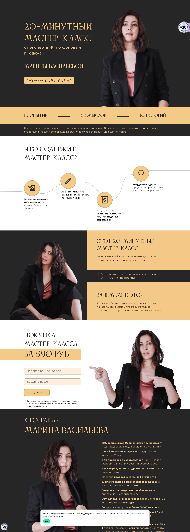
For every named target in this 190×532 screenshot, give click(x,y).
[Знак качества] (4, 527)
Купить (37, 392)
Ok (46, 521)
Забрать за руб (49, 81)
